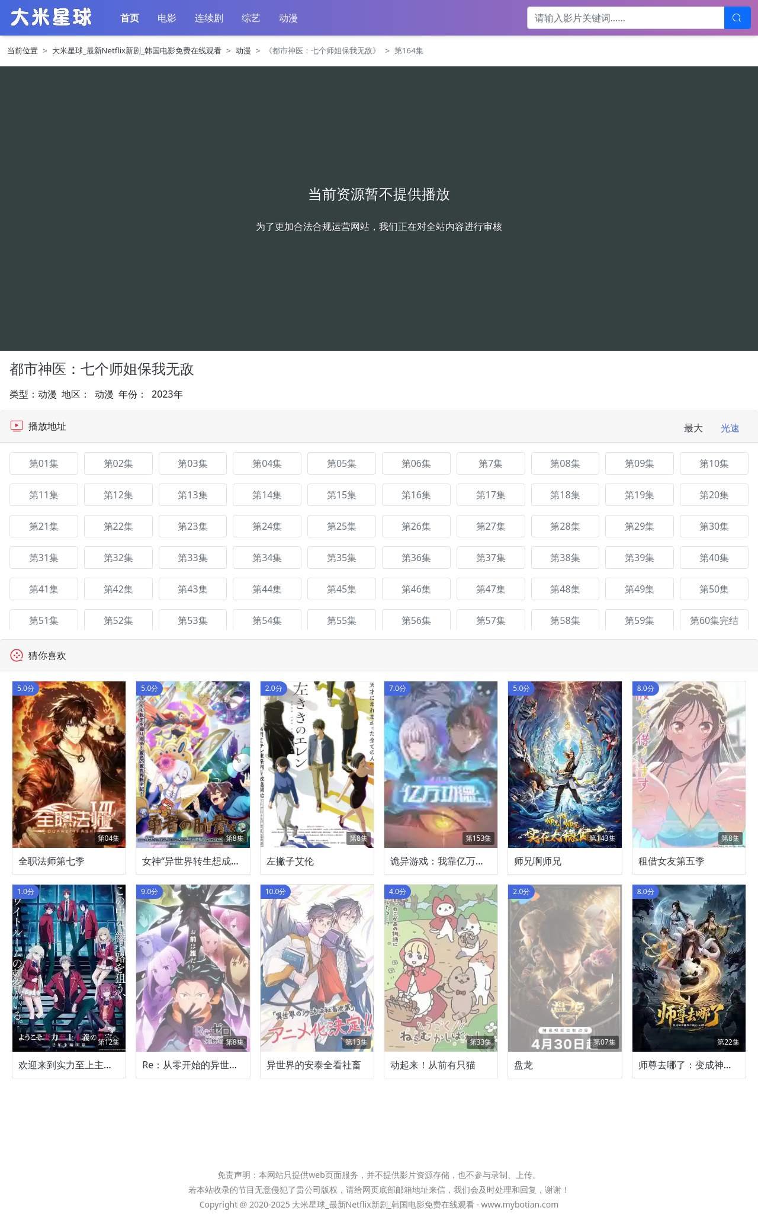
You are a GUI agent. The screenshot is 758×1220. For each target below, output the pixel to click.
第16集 (416, 494)
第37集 (491, 557)
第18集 (565, 494)
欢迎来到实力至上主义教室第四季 (89, 1064)
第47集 (491, 588)
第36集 (416, 557)
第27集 (491, 526)
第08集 (565, 463)
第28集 (565, 526)
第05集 (341, 463)
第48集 (565, 588)
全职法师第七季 (51, 860)
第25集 (341, 526)
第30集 (714, 526)
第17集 (491, 494)
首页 (129, 17)
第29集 (639, 526)
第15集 (341, 494)
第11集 (44, 494)
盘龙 (523, 1064)
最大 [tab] (693, 427)
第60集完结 (714, 620)
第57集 (491, 620)
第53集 (192, 620)
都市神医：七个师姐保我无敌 (101, 368)
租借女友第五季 (671, 860)
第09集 (639, 463)
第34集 (267, 557)
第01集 (44, 463)
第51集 (44, 620)
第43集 (192, 588)
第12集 (118, 494)
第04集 (267, 463)
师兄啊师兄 (537, 860)
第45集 (341, 588)
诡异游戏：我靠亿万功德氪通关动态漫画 (475, 860)
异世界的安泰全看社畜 (313, 1064)
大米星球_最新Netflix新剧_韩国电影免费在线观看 (136, 50)
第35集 (341, 557)
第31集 (44, 557)
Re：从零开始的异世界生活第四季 (214, 1064)
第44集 (267, 588)
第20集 (714, 494)
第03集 (192, 463)
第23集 (192, 526)
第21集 (44, 526)
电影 (167, 17)
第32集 (118, 557)
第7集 (490, 463)
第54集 (267, 620)
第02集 (118, 463)
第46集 (416, 588)
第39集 (639, 557)
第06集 (416, 463)
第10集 (714, 463)
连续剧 (209, 17)
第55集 (341, 620)
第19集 (639, 494)
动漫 (288, 17)
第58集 (565, 620)
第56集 (416, 620)
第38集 (565, 557)
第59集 (639, 620)
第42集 (118, 588)
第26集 (416, 526)
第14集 (267, 494)
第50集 (714, 588)
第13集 (192, 494)
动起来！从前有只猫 (433, 1064)
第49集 (639, 588)
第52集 (118, 620)
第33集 (192, 557)
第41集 (44, 588)
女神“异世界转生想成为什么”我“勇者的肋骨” (234, 860)
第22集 (118, 526)
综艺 (251, 17)
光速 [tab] (730, 427)
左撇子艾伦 (290, 860)
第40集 (714, 557)
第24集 (267, 526)
